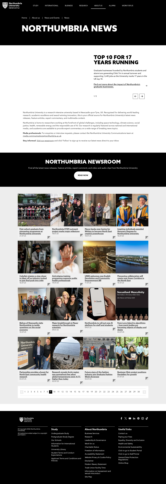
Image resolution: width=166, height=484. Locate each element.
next (144, 392)
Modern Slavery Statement (95, 464)
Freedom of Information (94, 451)
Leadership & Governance (95, 440)
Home (24, 18)
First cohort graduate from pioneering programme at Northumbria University (32, 231)
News (66, 18)
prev (21, 392)
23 (109, 392)
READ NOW (83, 175)
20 (96, 392)
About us (36, 18)
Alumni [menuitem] (112, 6)
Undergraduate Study (60, 433)
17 (83, 392)
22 (104, 392)
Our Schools (56, 440)
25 (117, 392)
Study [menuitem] (35, 6)
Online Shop (123, 463)
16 (79, 392)
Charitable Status (92, 447)
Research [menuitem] (83, 6)
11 (58, 392)
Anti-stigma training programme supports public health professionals (64, 278)
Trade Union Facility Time (95, 468)
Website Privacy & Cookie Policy (98, 457)
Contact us (122, 433)
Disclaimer (89, 461)
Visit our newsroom (45, 141)
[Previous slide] (135, 96)
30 (139, 392)
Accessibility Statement (94, 454)
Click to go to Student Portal (130, 451)
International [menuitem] (51, 6)
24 (113, 392)
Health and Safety (125, 444)
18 (87, 392)
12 (63, 392)
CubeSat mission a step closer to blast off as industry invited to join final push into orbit (33, 278)
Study (54, 429)
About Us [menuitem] (98, 6)
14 (71, 392)
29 (134, 392)
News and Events (52, 18)
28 (130, 392)
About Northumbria (96, 429)
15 (75, 392)
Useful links (125, 429)
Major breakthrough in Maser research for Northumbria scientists (65, 325)
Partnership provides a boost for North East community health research (34, 374)
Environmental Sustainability (130, 447)
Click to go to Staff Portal (128, 454)
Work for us (89, 444)
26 (121, 392)
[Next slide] (142, 96)
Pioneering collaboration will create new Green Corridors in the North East (130, 278)
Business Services (92, 433)
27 (126, 392)
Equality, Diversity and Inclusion (131, 440)
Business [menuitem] (69, 6)
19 (92, 392)
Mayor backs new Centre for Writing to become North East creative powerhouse (98, 231)
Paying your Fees (125, 437)
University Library (58, 449)
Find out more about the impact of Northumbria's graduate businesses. (117, 86)
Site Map (88, 477)
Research (88, 437)
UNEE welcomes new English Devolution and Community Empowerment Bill (97, 278)
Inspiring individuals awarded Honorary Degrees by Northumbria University (130, 231)
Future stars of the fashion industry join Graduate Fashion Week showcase (98, 374)
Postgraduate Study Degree (62, 437)
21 (100, 392)
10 (54, 392)
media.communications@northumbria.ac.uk (42, 136)
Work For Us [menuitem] (127, 6)
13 (67, 392)
